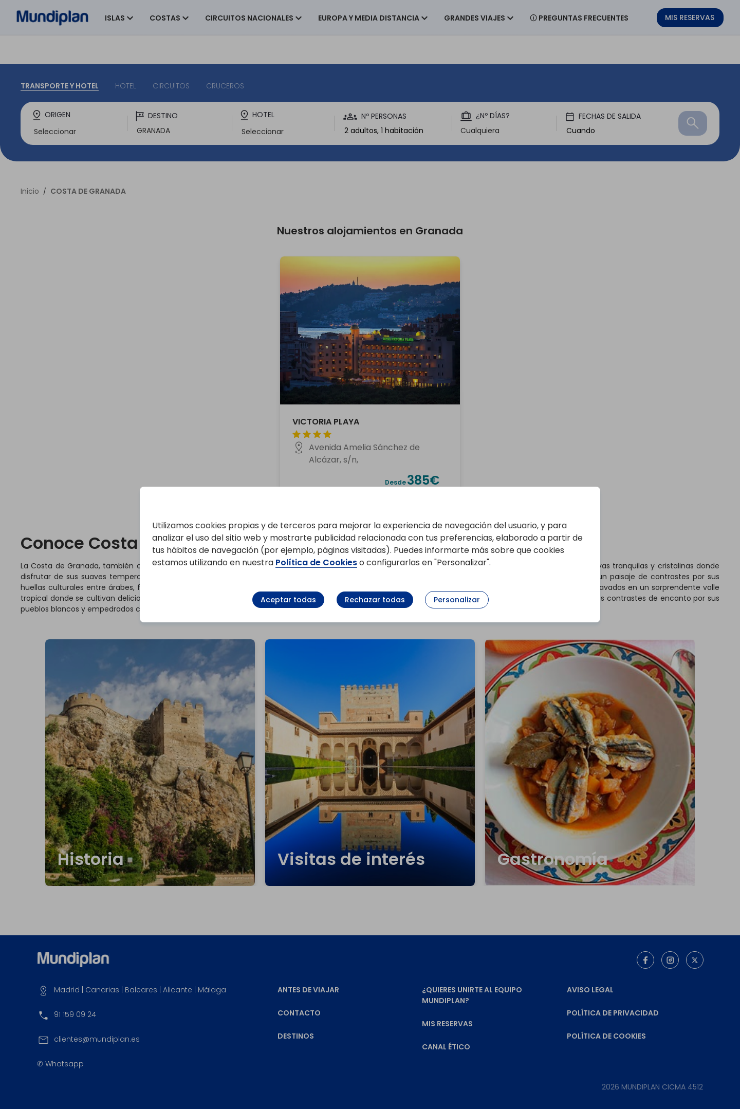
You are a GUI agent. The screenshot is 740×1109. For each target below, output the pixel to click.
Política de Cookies (316, 562)
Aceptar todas (288, 600)
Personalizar (457, 600)
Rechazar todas (375, 600)
